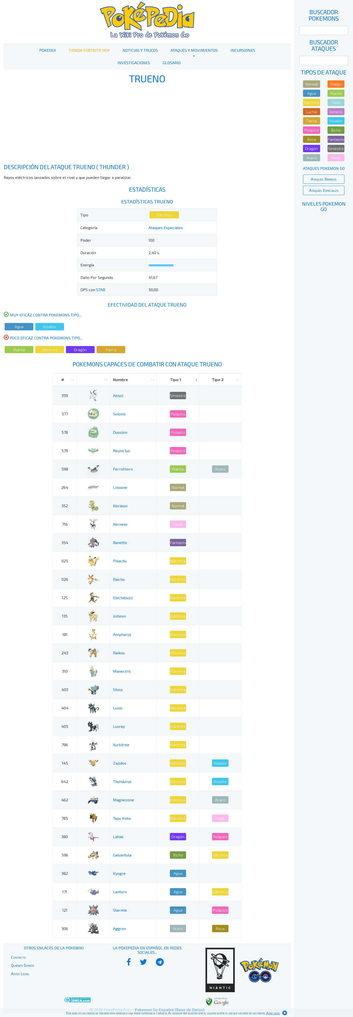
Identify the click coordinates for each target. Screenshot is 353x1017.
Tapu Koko (122, 818)
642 (64, 781)
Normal (178, 487)
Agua (19, 326)
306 (65, 928)
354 (65, 542)
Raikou (119, 652)
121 (64, 910)
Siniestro (178, 395)
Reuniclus (121, 450)
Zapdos (119, 763)
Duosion (120, 432)
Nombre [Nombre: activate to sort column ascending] (120, 379)
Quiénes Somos (22, 965)
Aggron (119, 928)
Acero (220, 469)
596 (65, 855)
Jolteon (119, 616)
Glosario (172, 62)
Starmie (120, 910)
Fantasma (178, 542)
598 (65, 469)
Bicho (178, 855)
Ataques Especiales (166, 227)
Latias (118, 836)
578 (65, 432)
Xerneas (120, 524)
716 (65, 524)
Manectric (122, 671)
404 (64, 708)
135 (65, 616)
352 (65, 505)
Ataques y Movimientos (194, 50)
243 (65, 652)
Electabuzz (123, 597)
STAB (100, 289)
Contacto (18, 957)
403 (65, 689)
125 (65, 597)
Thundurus (122, 781)
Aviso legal (273, 1013)
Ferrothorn (123, 469)
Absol (118, 395)
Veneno (335, 111)
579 (65, 450)
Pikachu (119, 560)
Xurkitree (121, 744)
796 (65, 744)
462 (64, 799)
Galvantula (122, 855)
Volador (49, 326)
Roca (220, 928)
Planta (19, 349)
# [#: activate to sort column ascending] (62, 379)
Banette (120, 542)
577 (65, 413)
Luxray (119, 726)
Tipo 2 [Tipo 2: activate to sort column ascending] (218, 379)
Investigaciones (133, 62)
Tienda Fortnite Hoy (89, 50)
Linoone (120, 487)
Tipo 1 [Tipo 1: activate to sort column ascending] (175, 379)
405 (64, 726)
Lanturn (120, 891)
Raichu (119, 579)
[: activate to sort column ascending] (93, 379)
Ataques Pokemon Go (324, 168)
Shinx (118, 689)
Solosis (119, 413)
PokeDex (47, 50)
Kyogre (119, 873)
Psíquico (178, 413)
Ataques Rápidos (324, 179)
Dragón (80, 349)
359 (65, 395)
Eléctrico (164, 214)
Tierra (111, 349)
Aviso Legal (20, 973)
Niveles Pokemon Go (324, 206)
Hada (178, 524)
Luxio (117, 708)
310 (65, 671)
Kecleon (120, 505)
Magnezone (123, 799)
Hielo (335, 102)
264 (64, 487)
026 (65, 579)
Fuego (335, 84)
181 (64, 634)
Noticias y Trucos (140, 50)
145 (65, 763)
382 (65, 873)
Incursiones (242, 50)
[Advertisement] (147, 124)
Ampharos (122, 634)
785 (65, 818)
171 (64, 891)
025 (65, 560)
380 (65, 836)
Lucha (311, 111)
